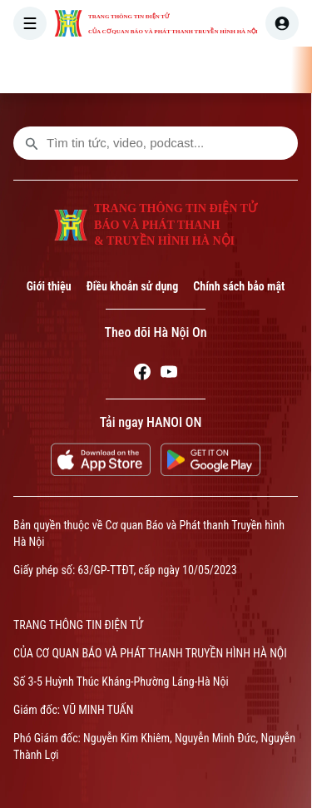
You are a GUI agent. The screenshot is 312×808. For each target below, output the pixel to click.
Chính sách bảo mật (239, 286)
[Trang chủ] (117, 70)
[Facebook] (142, 374)
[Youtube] (169, 374)
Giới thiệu (49, 286)
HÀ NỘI (234, 70)
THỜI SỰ (170, 70)
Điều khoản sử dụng (133, 286)
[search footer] (31, 143)
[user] (282, 23)
